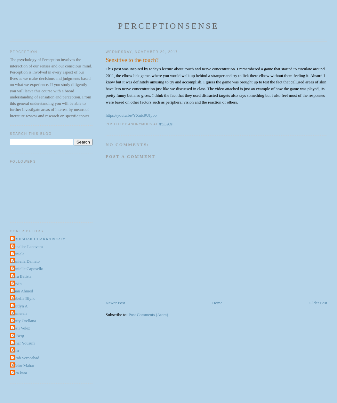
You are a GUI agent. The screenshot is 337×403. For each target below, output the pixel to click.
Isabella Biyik (23, 298)
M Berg (18, 335)
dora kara (19, 372)
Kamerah (19, 313)
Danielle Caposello (27, 268)
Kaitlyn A (20, 306)
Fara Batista (21, 276)
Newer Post (115, 302)
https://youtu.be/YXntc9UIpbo (131, 115)
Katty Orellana (24, 320)
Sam (15, 350)
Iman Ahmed (22, 291)
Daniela (18, 254)
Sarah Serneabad (25, 357)
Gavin (17, 283)
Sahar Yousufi (23, 343)
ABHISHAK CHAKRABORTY (39, 238)
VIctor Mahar (23, 365)
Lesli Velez (21, 328)
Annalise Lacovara (27, 246)
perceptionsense (168, 26)
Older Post (318, 302)
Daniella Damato (26, 261)
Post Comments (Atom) (148, 314)
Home (217, 302)
